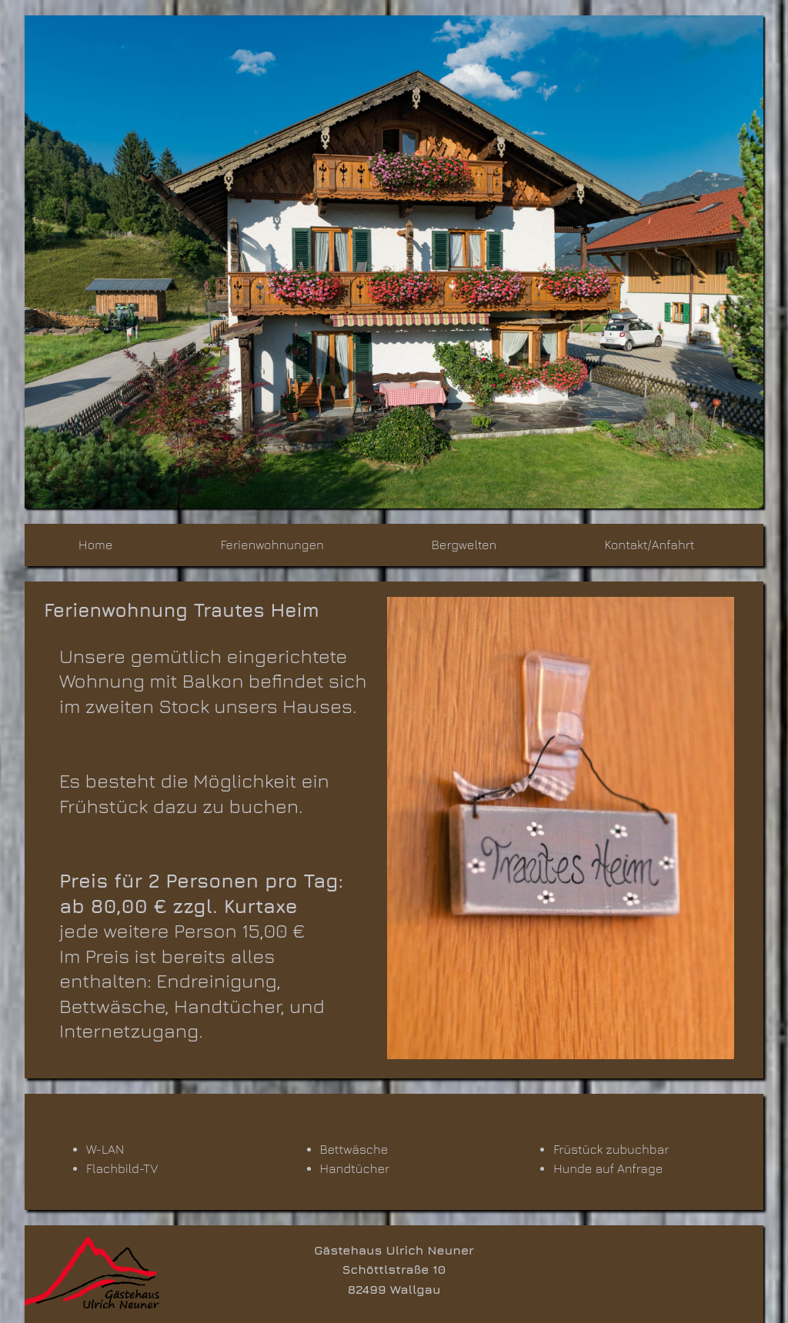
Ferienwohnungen (271, 545)
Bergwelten (464, 545)
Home (95, 545)
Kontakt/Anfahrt (649, 545)
